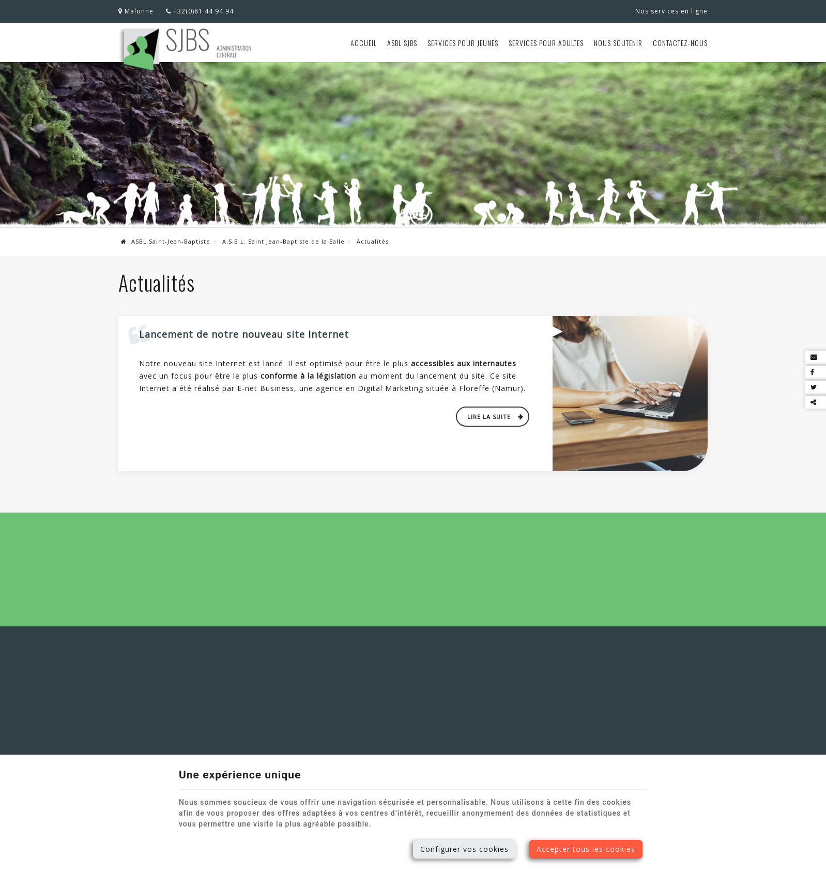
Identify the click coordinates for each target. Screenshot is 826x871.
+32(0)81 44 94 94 (200, 11)
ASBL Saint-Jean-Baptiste (165, 241)
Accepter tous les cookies (586, 849)
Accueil (363, 42)
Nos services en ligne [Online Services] (671, 11)
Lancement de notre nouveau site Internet (244, 334)
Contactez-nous (680, 42)
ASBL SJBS (402, 42)
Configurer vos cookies (464, 849)
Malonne (136, 11)
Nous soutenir (618, 42)
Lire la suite (490, 417)
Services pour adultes (546, 42)
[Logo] (186, 50)
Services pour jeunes (462, 42)
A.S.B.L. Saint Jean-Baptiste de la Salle (283, 241)
